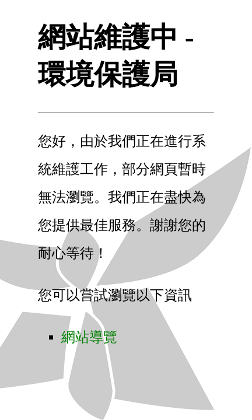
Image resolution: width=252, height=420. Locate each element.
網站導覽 (89, 337)
